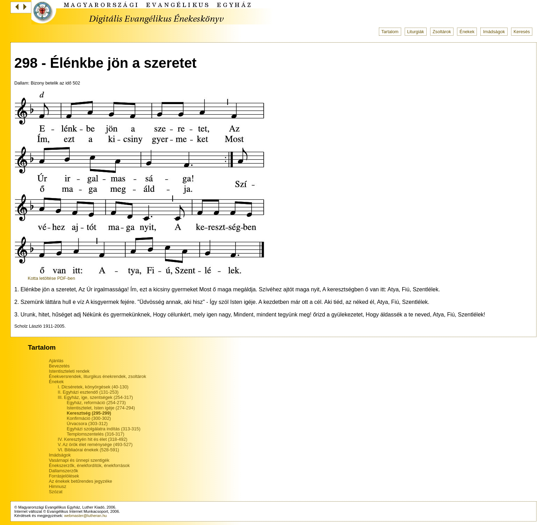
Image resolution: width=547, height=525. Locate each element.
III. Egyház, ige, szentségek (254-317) (95, 397)
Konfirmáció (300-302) (89, 418)
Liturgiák (415, 31)
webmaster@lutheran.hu (85, 515)
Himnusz (57, 486)
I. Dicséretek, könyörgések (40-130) (93, 386)
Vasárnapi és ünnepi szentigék (79, 460)
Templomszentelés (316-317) (95, 434)
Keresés (522, 31)
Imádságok (494, 31)
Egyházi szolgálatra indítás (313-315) (103, 428)
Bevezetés (59, 366)
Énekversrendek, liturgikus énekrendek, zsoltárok (97, 376)
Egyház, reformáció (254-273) (96, 402)
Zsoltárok (442, 31)
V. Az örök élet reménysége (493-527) (95, 444)
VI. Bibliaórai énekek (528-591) (88, 449)
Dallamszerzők (63, 470)
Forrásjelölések (64, 476)
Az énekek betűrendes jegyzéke (80, 481)
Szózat (55, 491)
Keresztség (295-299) (89, 413)
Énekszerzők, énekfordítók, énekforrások (89, 465)
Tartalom (389, 31)
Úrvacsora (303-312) (87, 423)
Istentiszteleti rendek (69, 371)
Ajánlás (56, 360)
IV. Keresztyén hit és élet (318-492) (92, 439)
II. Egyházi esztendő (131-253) (88, 392)
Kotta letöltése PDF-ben (51, 278)
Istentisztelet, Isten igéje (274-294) (101, 407)
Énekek (466, 31)
